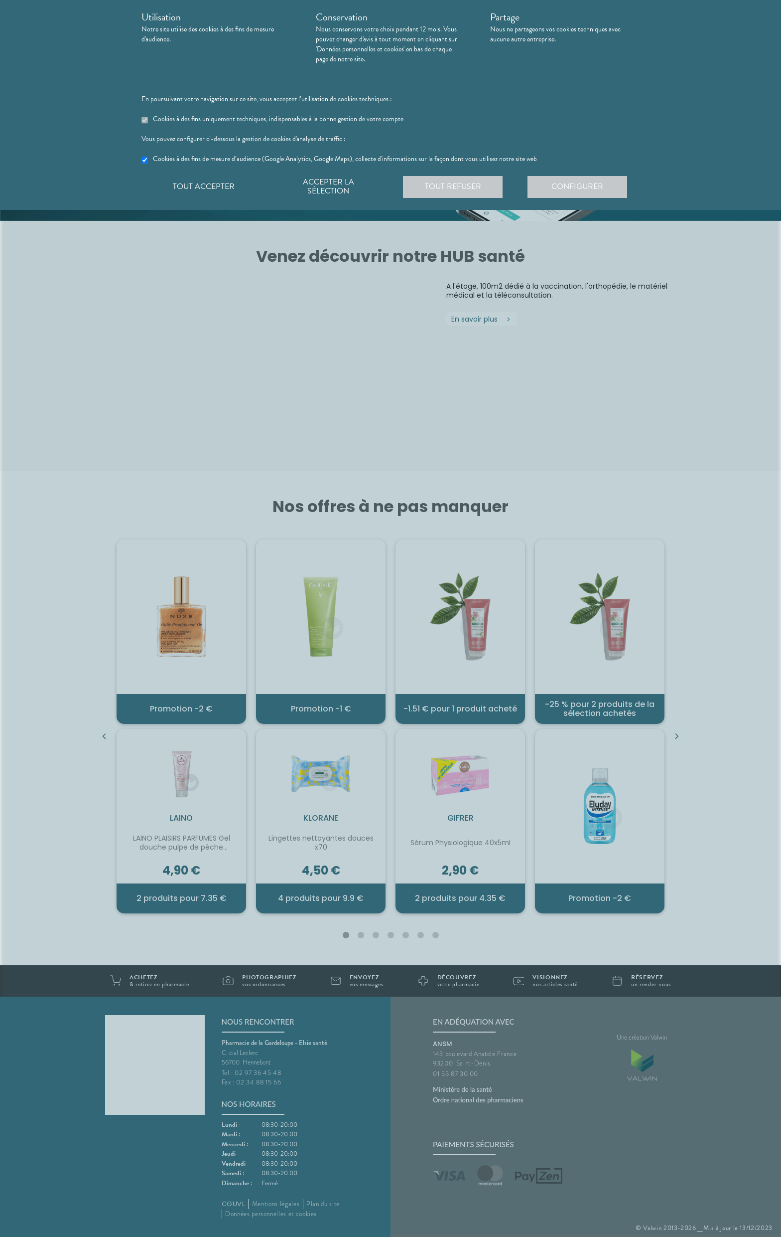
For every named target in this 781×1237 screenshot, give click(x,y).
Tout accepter (204, 186)
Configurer (577, 186)
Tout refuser (453, 186)
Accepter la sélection (328, 186)
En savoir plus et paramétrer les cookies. (195, 79)
